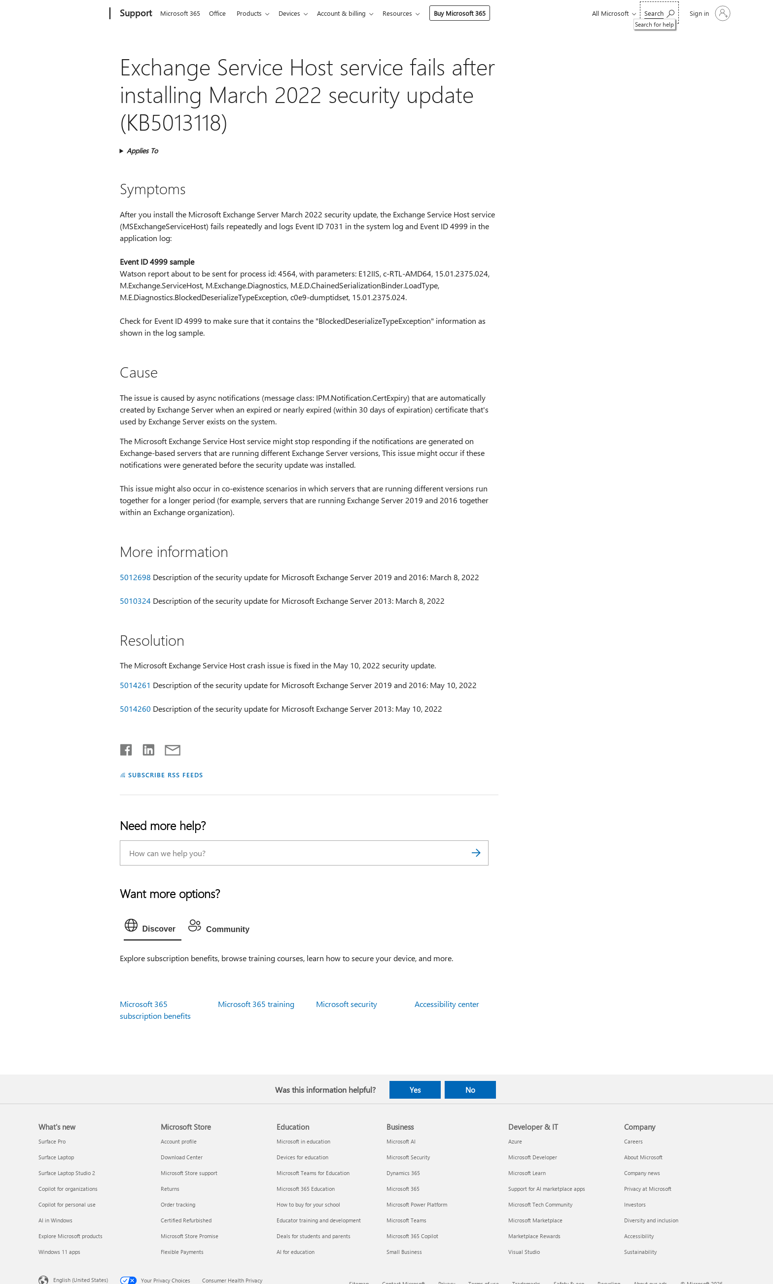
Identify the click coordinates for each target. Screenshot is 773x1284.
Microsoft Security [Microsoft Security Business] (408, 1157)
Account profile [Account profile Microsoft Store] (179, 1141)
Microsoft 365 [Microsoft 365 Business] (403, 1188)
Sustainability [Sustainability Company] (640, 1251)
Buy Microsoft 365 (469, 13)
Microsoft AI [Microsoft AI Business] (401, 1141)
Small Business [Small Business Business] (404, 1251)
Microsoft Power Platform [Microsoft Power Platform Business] (416, 1204)
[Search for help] (659, 12)
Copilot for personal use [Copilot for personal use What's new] (67, 1204)
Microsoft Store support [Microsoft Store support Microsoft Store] (189, 1173)
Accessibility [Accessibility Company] (639, 1236)
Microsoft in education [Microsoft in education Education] (303, 1141)
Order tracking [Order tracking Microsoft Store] (178, 1204)
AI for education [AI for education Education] (296, 1251)
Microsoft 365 (180, 13)
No (470, 1090)
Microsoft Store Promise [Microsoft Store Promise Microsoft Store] (189, 1236)
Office (219, 13)
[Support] (135, 13)
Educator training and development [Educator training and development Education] (319, 1220)
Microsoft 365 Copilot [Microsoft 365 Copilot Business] (412, 1236)
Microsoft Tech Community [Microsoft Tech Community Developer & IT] (540, 1204)
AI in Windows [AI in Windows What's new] (55, 1220)
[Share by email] (168, 747)
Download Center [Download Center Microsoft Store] (182, 1157)
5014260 (135, 708)
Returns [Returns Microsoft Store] (170, 1188)
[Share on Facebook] (127, 747)
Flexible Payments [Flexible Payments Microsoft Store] (182, 1251)
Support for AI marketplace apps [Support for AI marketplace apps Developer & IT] (546, 1188)
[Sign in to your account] (709, 13)
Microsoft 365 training (256, 1004)
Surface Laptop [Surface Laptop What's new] (56, 1157)
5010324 (135, 600)
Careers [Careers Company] (633, 1141)
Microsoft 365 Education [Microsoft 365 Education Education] (306, 1188)
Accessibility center (447, 1004)
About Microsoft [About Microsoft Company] (643, 1157)
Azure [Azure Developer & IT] (515, 1141)
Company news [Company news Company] (642, 1173)
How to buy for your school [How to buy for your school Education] (308, 1204)
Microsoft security (346, 1004)
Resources (407, 13)
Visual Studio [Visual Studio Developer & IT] (524, 1251)
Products (253, 13)
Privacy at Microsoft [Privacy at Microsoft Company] (647, 1188)
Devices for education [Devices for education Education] (302, 1157)
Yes (415, 1090)
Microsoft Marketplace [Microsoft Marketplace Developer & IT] (535, 1220)
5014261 (135, 685)
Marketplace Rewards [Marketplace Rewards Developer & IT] (534, 1236)
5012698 (135, 577)
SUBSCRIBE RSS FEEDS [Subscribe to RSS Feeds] (165, 774)
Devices (295, 13)
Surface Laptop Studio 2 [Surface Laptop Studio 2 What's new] (66, 1173)
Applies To (142, 150)
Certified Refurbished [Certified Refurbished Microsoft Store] (186, 1220)
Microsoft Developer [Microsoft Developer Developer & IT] (532, 1157)
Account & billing (349, 13)
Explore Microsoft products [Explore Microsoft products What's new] (70, 1236)
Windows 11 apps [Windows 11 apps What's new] (59, 1251)
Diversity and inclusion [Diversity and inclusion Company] (651, 1220)
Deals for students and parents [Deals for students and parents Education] (314, 1236)
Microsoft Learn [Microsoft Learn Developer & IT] (527, 1173)
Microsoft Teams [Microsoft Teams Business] (406, 1220)
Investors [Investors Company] (635, 1204)
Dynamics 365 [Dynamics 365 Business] (403, 1173)
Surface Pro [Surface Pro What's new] (52, 1141)
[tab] (153, 927)
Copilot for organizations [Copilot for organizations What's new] (68, 1188)
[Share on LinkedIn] (145, 747)
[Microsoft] (72, 13)
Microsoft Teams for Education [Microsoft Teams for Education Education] (313, 1173)
